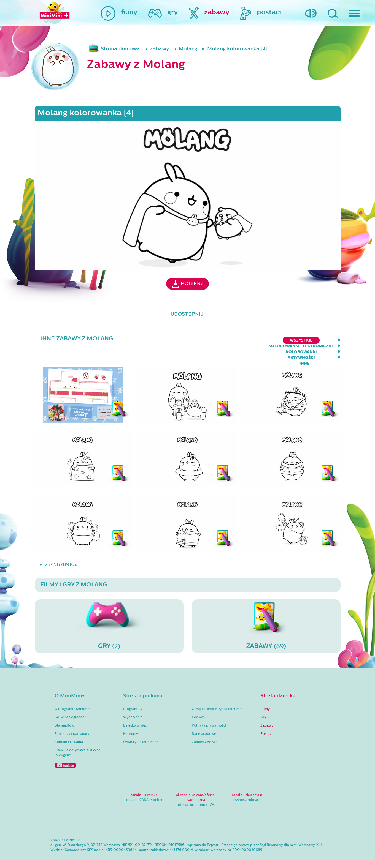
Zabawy (266, 709)
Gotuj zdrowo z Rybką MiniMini (217, 693)
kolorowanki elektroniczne (211, 340)
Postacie (267, 717)
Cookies (198, 701)
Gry (263, 701)
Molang (188, 49)
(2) (109, 610)
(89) (266, 610)
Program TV (132, 693)
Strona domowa (120, 49)
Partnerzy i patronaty (72, 717)
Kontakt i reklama (69, 726)
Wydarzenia (132, 701)
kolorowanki (268, 340)
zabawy (159, 49)
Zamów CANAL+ (204, 726)
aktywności (307, 340)
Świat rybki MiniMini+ (140, 726)
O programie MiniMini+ (73, 693)
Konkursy (130, 717)
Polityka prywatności (209, 709)
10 (72, 548)
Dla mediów (64, 709)
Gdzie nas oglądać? (70, 701)
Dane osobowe (204, 717)
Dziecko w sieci (135, 709)
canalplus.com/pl (145, 779)
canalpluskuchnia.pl (247, 779)
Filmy (265, 693)
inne (335, 340)
